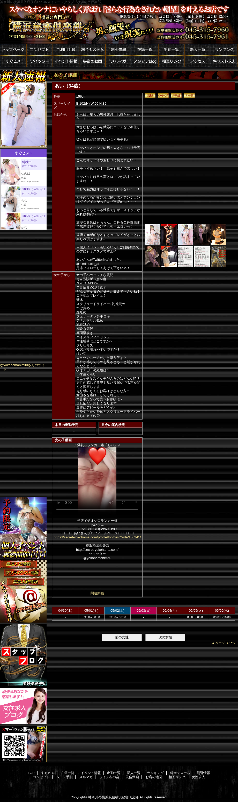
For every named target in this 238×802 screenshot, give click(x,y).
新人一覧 (198, 50)
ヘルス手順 (64, 777)
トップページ (13, 50)
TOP (31, 773)
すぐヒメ (13, 61)
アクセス (198, 61)
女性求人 (198, 777)
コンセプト (39, 50)
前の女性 (122, 637)
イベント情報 (66, 61)
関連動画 (97, 593)
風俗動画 (132, 777)
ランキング (224, 50)
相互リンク (171, 61)
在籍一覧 (145, 50)
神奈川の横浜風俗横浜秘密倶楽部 (113, 797)
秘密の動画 (92, 61)
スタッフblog (145, 61)
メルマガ (119, 61)
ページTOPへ (225, 643)
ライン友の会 (109, 777)
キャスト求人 (224, 61)
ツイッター (39, 61)
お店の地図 (153, 777)
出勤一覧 (171, 50)
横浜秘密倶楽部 (119, 24)
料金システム (92, 50)
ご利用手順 (66, 50)
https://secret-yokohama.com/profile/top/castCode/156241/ (97, 537)
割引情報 (119, 50)
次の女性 (165, 637)
